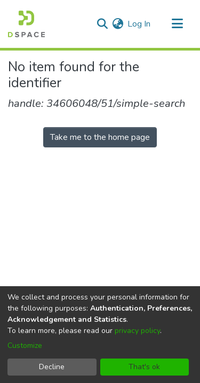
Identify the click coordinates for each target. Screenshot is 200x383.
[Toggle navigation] (177, 24)
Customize (24, 345)
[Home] (26, 24)
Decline (52, 367)
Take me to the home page (100, 137)
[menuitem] (117, 24)
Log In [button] (139, 24)
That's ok (144, 367)
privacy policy (137, 331)
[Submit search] (102, 24)
